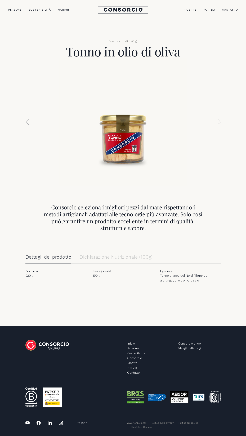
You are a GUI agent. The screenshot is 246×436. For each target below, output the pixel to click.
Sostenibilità (40, 9)
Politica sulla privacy (162, 422)
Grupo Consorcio (123, 10)
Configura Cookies (141, 427)
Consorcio (134, 358)
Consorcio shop (189, 343)
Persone (15, 9)
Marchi (63, 9)
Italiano (82, 423)
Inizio (131, 343)
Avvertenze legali (136, 422)
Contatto (230, 9)
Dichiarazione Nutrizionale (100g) (116, 257)
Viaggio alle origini (191, 348)
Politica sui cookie (188, 422)
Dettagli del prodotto (48, 257)
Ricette (190, 9)
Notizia (209, 9)
